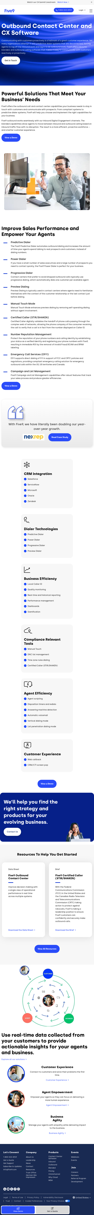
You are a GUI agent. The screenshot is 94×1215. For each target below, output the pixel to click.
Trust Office (31, 1173)
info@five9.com (10, 1170)
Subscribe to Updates (12, 1166)
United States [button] (82, 1197)
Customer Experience (56, 1080)
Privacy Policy (33, 1197)
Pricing (51, 1171)
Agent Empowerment (56, 1105)
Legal (5, 1197)
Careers (74, 1172)
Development (77, 1182)
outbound (19, 50)
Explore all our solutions (13, 1059)
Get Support (8, 1163)
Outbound (52, 1165)
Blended (52, 1168)
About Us (30, 1157)
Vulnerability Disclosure (53, 1197)
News (28, 1163)
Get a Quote (8, 1160)
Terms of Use (17, 1197)
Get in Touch (11, 60)
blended (5, 50)
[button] (91, 2)
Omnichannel (54, 1174)
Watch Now (63, 2)
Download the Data (21, 930)
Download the (65, 930)
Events (74, 1160)
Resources (30, 1170)
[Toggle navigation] (91, 11)
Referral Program (78, 1178)
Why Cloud (53, 1177)
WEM (50, 1180)
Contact (12, 832)
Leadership (30, 1160)
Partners (74, 1175)
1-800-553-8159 (65, 10)
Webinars (75, 1157)
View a (11, 386)
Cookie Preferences (33, 1201)
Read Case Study (60, 437)
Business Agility (56, 1133)
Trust (8, 1201)
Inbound (51, 1162)
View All (47, 949)
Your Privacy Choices (55, 1201)
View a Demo (11, 137)
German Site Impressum (31, 1176)
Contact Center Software (55, 1157)
